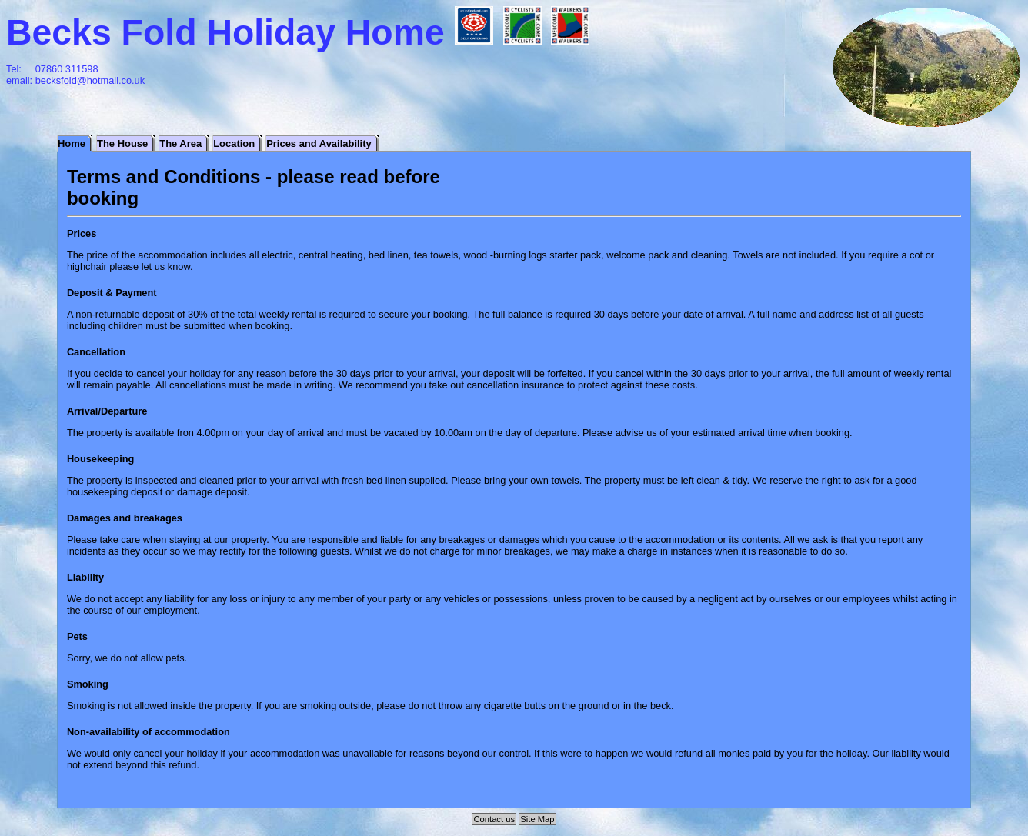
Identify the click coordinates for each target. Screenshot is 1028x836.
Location (234, 143)
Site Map (537, 819)
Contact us (494, 819)
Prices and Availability (319, 143)
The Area (180, 143)
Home (71, 143)
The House (122, 143)
